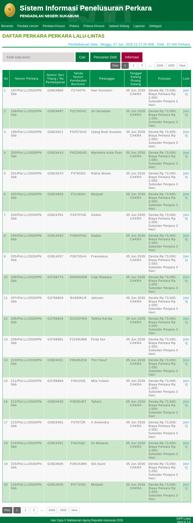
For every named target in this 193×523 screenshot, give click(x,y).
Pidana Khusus (94, 26)
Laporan (139, 26)
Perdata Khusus (54, 26)
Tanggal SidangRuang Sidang (136, 78)
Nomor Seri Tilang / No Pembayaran (55, 78)
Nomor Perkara (27, 78)
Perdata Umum (27, 26)
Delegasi (155, 26)
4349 (160, 65)
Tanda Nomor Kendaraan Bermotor (78, 78)
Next (183, 65)
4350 (171, 65)
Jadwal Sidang (119, 26)
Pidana (74, 26)
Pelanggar (107, 78)
